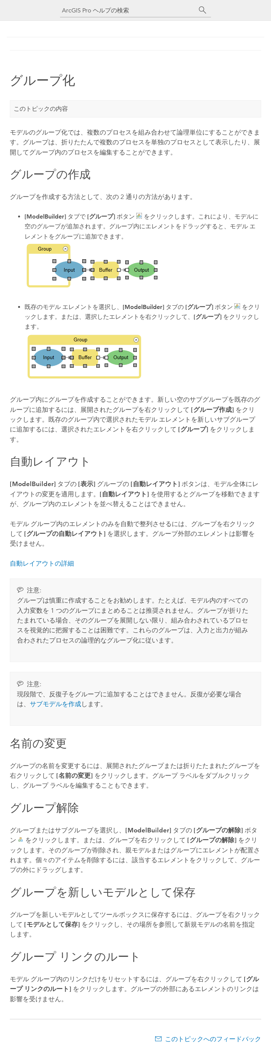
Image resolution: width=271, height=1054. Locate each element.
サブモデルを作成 (55, 704)
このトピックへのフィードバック (213, 1039)
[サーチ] (202, 10)
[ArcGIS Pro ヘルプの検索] (128, 10)
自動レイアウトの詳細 (42, 563)
